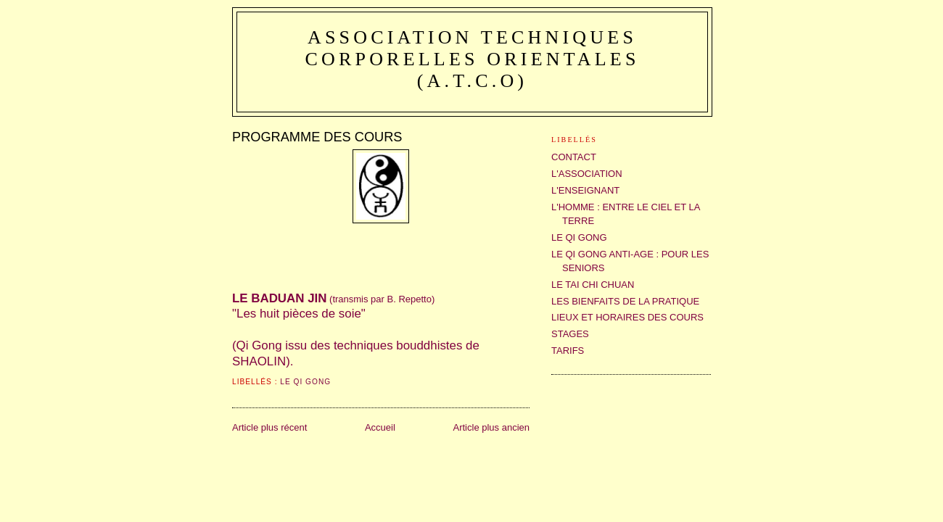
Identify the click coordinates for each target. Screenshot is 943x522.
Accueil (380, 427)
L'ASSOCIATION (586, 173)
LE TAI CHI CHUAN (592, 284)
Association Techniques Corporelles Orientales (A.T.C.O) (472, 59)
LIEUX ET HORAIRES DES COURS (627, 317)
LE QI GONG (305, 382)
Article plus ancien (491, 427)
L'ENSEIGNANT (585, 190)
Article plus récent (269, 427)
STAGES (570, 333)
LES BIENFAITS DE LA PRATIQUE (625, 301)
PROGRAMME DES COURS (317, 137)
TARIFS (567, 350)
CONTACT (573, 157)
